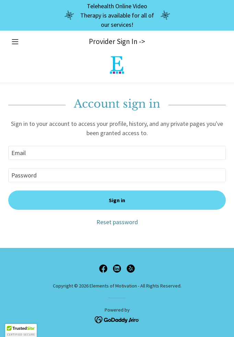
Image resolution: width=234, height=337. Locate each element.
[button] (24, 41)
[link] (117, 65)
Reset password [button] (117, 222)
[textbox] (117, 153)
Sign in (117, 200)
